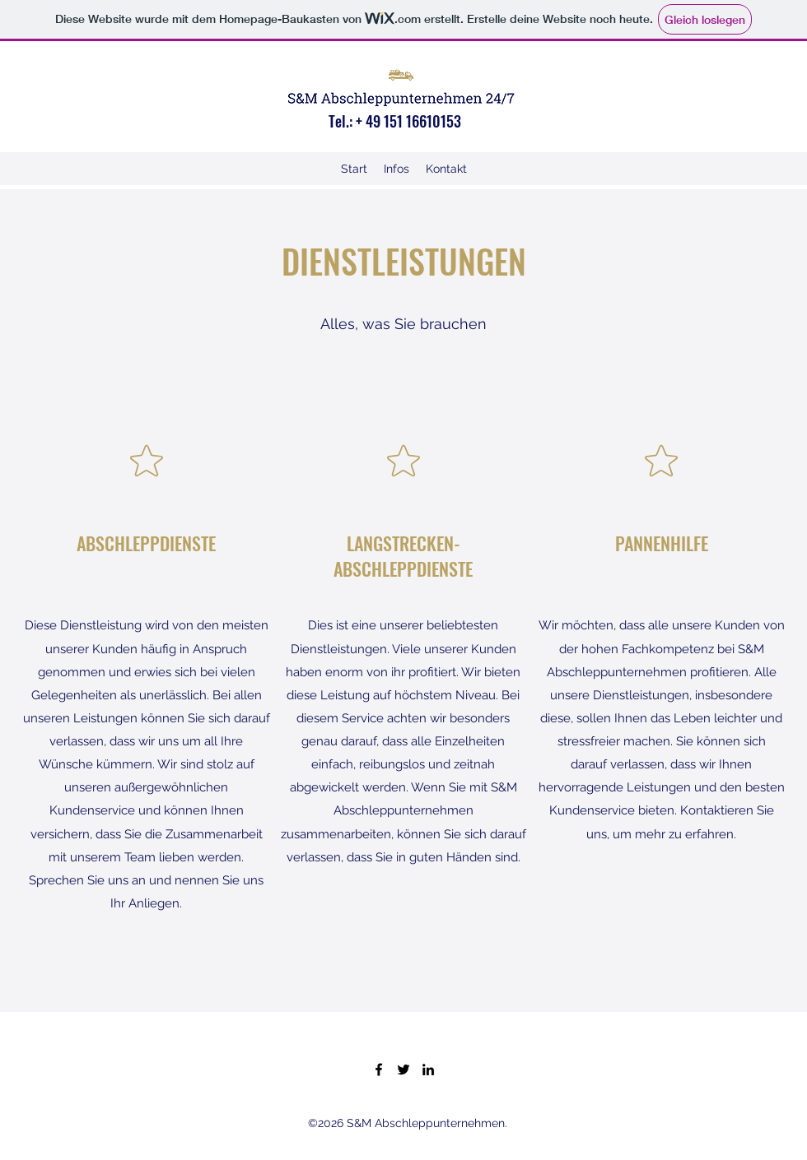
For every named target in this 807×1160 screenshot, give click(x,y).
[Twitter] (403, 1069)
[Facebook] (379, 1069)
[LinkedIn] (428, 1069)
